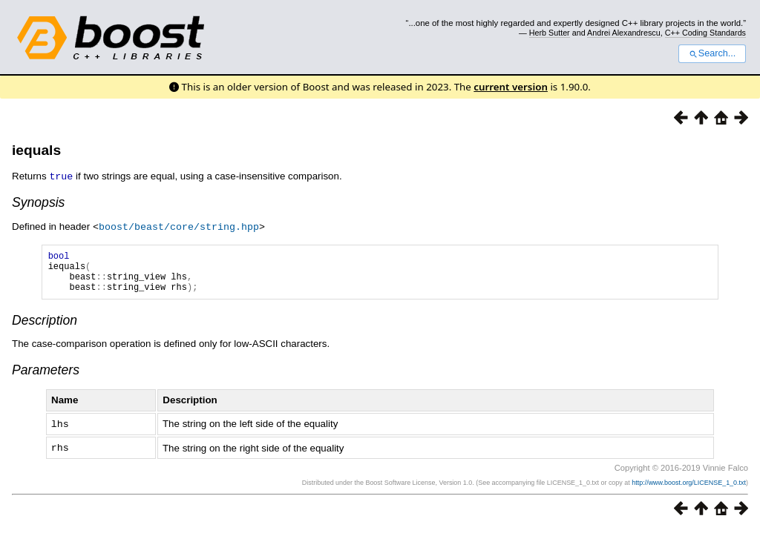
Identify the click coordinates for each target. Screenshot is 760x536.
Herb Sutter (549, 32)
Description (44, 327)
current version (511, 86)
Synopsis (38, 201)
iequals (36, 150)
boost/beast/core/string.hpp (179, 225)
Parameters (45, 377)
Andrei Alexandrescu (624, 32)
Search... (712, 53)
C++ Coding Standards (705, 32)
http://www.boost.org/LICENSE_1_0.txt (689, 488)
